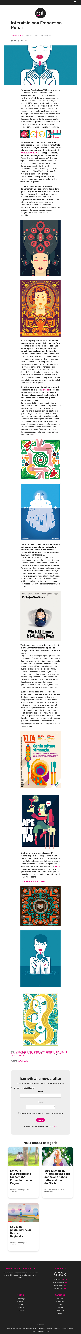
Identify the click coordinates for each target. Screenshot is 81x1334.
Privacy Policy (53, 1126)
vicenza (21, 1055)
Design (60, 1307)
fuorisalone (62, 1052)
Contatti (21, 1310)
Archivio (21, 1307)
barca (57, 866)
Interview (34, 1054)
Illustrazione (39, 36)
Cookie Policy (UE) (53, 1328)
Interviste (47, 36)
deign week (28, 1052)
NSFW (60, 1313)
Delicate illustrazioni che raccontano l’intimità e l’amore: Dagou (22, 1177)
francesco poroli (49, 1052)
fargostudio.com (43, 1331)
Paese (40, 1102)
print (54, 1054)
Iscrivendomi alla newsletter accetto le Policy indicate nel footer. (41, 1113)
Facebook (61, 1285)
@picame (61, 1279)
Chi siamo (20, 1302)
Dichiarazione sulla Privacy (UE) (34, 1328)
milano (41, 1054)
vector (14, 1055)
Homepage (21, 1299)
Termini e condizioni (14, 1328)
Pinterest (61, 1288)
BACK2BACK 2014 (28, 153)
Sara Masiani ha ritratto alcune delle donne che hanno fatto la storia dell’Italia (57, 1177)
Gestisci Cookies (68, 1328)
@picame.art (61, 1282)
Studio (21, 1304)
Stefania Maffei (18, 36)
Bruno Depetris (17, 1190)
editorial (37, 1052)
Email (40, 1091)
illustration (24, 1054)
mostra (48, 1054)
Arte (60, 1304)
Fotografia (60, 1310)
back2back (19, 1052)
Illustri (46, 390)
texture (60, 1054)
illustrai (14, 1054)
